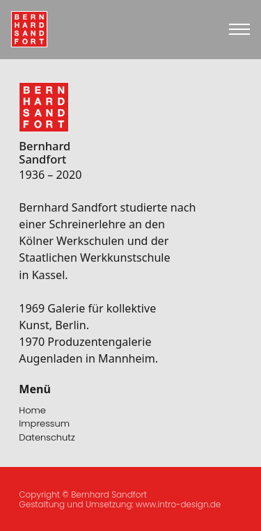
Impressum (44, 423)
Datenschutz (46, 437)
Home (32, 410)
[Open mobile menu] (239, 29)
